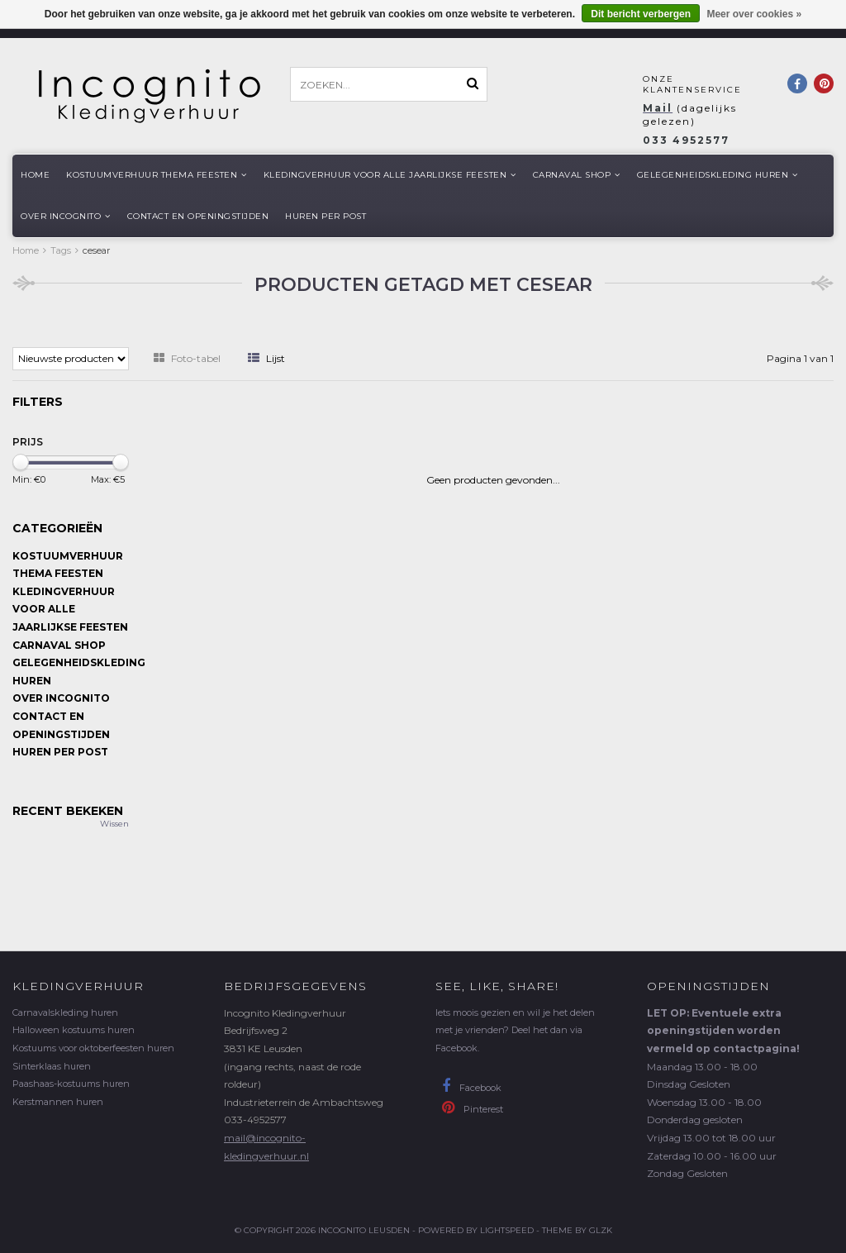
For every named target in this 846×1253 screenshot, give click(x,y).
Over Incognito (66, 216)
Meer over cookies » (753, 14)
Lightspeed (507, 1230)
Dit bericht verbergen (641, 14)
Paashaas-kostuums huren (71, 1083)
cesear (96, 250)
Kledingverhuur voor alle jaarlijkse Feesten (390, 174)
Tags (60, 250)
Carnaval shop (576, 174)
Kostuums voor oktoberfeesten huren (93, 1048)
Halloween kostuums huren (73, 1030)
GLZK (600, 1230)
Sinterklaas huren (51, 1066)
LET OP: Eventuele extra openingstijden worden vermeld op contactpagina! (723, 1031)
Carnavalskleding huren (65, 1012)
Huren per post (325, 216)
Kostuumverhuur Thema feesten (156, 174)
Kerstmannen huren (57, 1102)
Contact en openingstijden (198, 216)
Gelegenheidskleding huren (717, 174)
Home (35, 174)
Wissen (114, 823)
